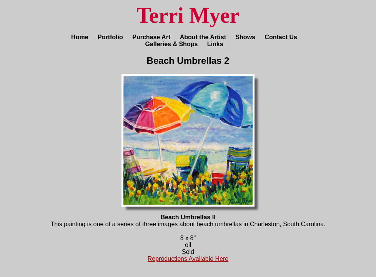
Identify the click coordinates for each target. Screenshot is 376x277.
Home (79, 37)
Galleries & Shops (171, 44)
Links (215, 44)
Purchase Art (151, 37)
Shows (245, 37)
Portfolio (110, 37)
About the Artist (203, 37)
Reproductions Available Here (188, 258)
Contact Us (281, 37)
